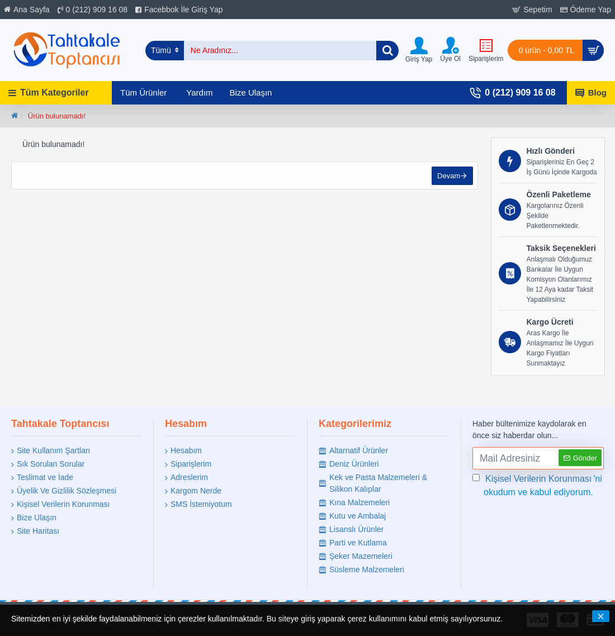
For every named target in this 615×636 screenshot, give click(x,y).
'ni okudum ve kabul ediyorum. (537, 484)
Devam (447, 177)
